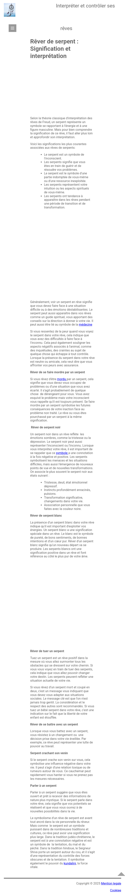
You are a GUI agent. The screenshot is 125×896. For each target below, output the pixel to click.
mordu (62, 379)
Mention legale (111, 883)
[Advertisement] (62, 89)
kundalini (70, 863)
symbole (62, 453)
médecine (85, 324)
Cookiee (115, 890)
